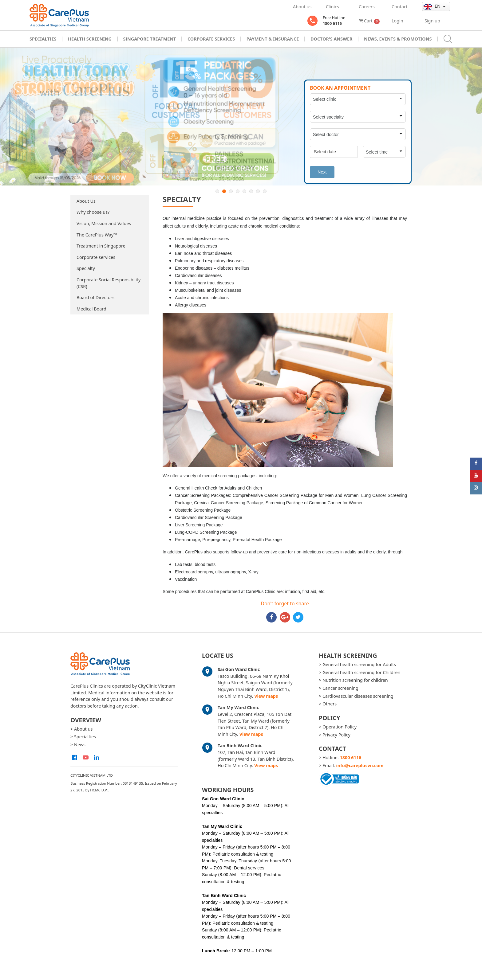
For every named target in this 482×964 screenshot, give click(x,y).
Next (322, 172)
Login (397, 21)
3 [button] (231, 191)
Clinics (332, 7)
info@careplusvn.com (360, 765)
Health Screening (90, 39)
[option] (241, 116)
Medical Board (91, 309)
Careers (367, 7)
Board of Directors (95, 297)
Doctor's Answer (331, 39)
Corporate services (96, 257)
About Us (86, 201)
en (433, 6)
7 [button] (258, 191)
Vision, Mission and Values (104, 223)
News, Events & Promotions (398, 39)
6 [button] (251, 191)
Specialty (86, 268)
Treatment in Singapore (101, 246)
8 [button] (265, 191)
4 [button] (237, 191)
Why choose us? (93, 212)
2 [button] (224, 191)
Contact (400, 7)
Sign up (432, 21)
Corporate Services (211, 39)
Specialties (43, 39)
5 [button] (244, 191)
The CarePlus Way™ (97, 235)
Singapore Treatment (149, 39)
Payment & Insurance (273, 39)
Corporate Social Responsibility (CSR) (108, 283)
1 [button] (217, 191)
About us (302, 7)
